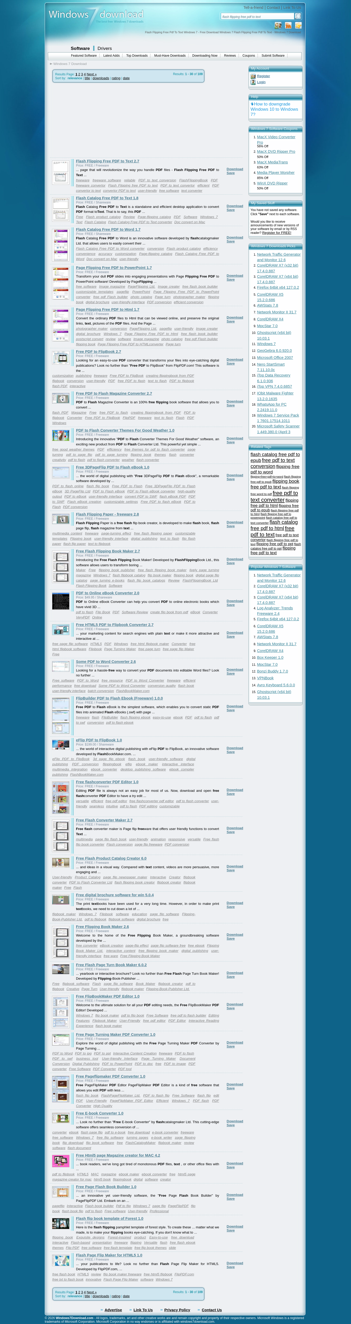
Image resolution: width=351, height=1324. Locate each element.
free (166, 919)
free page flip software (70, 644)
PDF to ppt (102, 1053)
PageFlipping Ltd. (141, 286)
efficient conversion (188, 302)
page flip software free (168, 945)
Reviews (230, 55)
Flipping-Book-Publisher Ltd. (168, 989)
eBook (195, 612)
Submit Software (273, 55)
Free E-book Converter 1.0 (99, 1113)
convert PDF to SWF (141, 496)
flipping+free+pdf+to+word (267, 476)
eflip (128, 764)
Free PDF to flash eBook (161, 502)
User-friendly (62, 877)
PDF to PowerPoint (117, 1064)
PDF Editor (177, 1021)
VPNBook (265, 678)
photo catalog (141, 297)
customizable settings (121, 502)
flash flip (204, 1095)
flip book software (100, 1143)
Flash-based (80, 1242)
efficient (203, 185)
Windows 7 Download (70, 64)
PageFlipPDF (178, 1206)
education (139, 914)
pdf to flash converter (103, 460)
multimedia (84, 839)
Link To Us (292, 7)
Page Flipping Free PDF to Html (151, 334)
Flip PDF (72, 1248)
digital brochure (97, 302)
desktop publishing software (143, 769)
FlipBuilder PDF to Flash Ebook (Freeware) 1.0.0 (119, 698)
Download (235, 169)
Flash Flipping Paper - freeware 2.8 (107, 514)
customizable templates (94, 292)
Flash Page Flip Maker (121, 1279)
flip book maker (159, 575)
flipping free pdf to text (273, 550)
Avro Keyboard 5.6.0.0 (276, 685)
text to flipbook (99, 544)
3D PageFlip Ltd (77, 491)
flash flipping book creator (134, 882)
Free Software (157, 1015)
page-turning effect (116, 533)
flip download (72, 1143)
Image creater (169, 286)
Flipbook (95, 649)
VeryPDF (83, 617)
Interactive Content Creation (135, 1053)
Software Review (135, 612)
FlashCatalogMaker (140, 1143)
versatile (82, 801)
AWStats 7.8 (267, 305)
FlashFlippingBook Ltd (200, 580)
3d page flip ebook (109, 759)
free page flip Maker (178, 649)
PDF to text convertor (177, 185)
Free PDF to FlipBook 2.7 (98, 352)
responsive (176, 839)
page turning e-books (107, 580)
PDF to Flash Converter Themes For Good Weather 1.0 (125, 430)
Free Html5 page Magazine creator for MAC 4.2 (118, 1155)
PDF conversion (159, 302)
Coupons (248, 55)
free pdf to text (273, 531)
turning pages (137, 1137)
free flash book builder (200, 286)
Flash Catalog (95, 222)
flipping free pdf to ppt (274, 544)
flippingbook (112, 764)
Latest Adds (111, 55)
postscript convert (89, 339)
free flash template (118, 1248)
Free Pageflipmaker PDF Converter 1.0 (110, 1076)
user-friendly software (166, 759)
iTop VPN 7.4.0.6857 (274, 386)
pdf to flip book (132, 1015)
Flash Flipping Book (91, 586)
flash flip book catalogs (146, 580)
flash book (186, 686)
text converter (191, 191)
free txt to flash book (68, 1279)
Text (79, 222)
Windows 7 (209, 217)
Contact (273, 7)
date (126, 78)
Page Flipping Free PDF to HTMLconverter (130, 344)
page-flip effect (137, 945)
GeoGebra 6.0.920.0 (274, 350)
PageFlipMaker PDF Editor (131, 1101)
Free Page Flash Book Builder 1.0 (106, 1187)
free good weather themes (73, 449)
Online (97, 617)
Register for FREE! (276, 233)
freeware (83, 180)
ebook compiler (181, 769)
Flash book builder (99, 1206)
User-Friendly (129, 1021)
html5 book (102, 1179)
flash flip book (98, 486)
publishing (84, 376)
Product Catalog (87, 877)
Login (261, 82)
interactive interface (178, 764)
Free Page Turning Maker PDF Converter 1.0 (115, 1034)
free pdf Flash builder (110, 297)
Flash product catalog (103, 217)
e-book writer (161, 1137)
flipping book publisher (117, 570)
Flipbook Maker (104, 1021)
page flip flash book (110, 839)
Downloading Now (205, 55)
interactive (78, 386)
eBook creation (111, 945)
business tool (87, 1058)
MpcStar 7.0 (267, 326)
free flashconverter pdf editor (151, 801)
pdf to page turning (111, 455)
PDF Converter (104, 1069)
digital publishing (144, 539)
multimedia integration (69, 769)
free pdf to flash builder (188, 1015)
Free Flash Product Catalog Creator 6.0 (111, 858)
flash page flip (92, 1132)
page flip (159, 1206)
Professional (159, 1211)
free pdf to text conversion (273, 463)
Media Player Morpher (276, 172)
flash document (79, 1148)
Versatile (150, 1242)
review (111, 339)
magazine (108, 1174)
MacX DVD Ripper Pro (276, 151)
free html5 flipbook (158, 1274)
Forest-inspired (119, 1237)
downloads (101, 78)
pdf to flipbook (95, 919)
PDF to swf (62, 1058)
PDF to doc (144, 1064)
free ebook (196, 945)
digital (138, 1179)
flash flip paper (74, 544)
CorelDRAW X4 (270, 319)
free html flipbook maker (150, 644)
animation (158, 839)
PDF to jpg (83, 1053)
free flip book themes (151, 1248)
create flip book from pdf (169, 612)
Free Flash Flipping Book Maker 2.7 (108, 551)
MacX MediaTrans (272, 162)
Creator (174, 877)
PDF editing (148, 806)
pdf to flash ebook (119, 722)
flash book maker (108, 1026)
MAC (95, 1174)
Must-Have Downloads (170, 55)
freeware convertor (90, 185)
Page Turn (89, 989)
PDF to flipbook (181, 381)
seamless (96, 806)
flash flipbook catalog (129, 575)
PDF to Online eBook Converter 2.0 (107, 593)
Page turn (162, 297)
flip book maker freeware (122, 1274)
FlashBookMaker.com (132, 691)
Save (231, 173)
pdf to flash (76, 460)
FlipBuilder (109, 717)
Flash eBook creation (84, 502)
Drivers (105, 48)
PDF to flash (184, 1053)
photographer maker (189, 297)
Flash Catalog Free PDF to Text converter (140, 222)
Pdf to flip (123, 1206)
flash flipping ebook (135, 717)
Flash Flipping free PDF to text (133, 185)
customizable (169, 806)
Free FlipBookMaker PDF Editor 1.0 (107, 996)
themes (160, 455)
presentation (102, 1242)
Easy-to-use (158, 1237)
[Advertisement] (93, 120)
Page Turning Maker (120, 649)
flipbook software (122, 919)
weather (128, 460)
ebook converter (104, 769)
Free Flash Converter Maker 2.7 (104, 820)
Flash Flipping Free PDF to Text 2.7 (107, 161)
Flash (180, 418)
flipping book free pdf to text (275, 484)
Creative (72, 989)
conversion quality (162, 686)
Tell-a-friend (254, 7)
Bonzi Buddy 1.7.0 (272, 671)
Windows (59, 423)
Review (129, 217)
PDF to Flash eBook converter (151, 491)
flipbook (58, 381)
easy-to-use (162, 717)
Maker (81, 570)
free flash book (63, 1274)
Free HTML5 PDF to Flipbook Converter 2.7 (115, 625)
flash (172, 455)
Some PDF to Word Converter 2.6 (106, 662)
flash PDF (60, 386)
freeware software (107, 180)
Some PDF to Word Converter (121, 686)
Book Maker (145, 984)
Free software (63, 680)
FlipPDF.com (184, 1274)
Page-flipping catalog (154, 217)
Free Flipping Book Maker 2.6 (102, 927)
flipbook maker (64, 914)
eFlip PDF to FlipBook (71, 759)
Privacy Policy (177, 1310)
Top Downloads (137, 55)
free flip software (110, 1137)
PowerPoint (141, 292)
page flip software (164, 914)
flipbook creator (169, 882)
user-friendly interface (128, 302)
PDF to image (175, 1064)
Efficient (162, 1101)
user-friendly (147, 191)
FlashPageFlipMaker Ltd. (121, 1095)
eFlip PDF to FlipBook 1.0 (99, 740)
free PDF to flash (131, 381)
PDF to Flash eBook (109, 491)
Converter (74, 418)
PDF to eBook (75, 496)
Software (80, 48)
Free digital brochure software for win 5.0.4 (115, 895)
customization (125, 254)
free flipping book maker (158, 951)
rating (116, 78)
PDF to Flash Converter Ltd (90, 882)
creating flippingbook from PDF (170, 376)
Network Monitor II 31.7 (277, 312)
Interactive (158, 877)
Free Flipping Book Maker (140, 956)
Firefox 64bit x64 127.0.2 (278, 287)
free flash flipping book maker (162, 570)
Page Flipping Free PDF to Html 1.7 (107, 309)
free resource (112, 680)
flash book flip (72, 1211)
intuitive (112, 806)
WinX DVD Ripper (272, 183)
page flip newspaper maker (125, 877)
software (124, 339)
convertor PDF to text (119, 191)
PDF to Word (88, 680)
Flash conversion (119, 844)
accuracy (105, 254)
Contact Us (212, 1310)
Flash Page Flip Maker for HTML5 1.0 (109, 1255)
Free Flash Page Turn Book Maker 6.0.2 (111, 965)
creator (165, 1179)
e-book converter (165, 1132)
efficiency (210, 249)
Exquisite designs (90, 1237)
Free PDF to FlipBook (127, 376)
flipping (135, 1242)
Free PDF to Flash (127, 486)
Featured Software (84, 55)
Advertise (113, 1310)
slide (172, 1248)
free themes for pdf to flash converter (154, 449)
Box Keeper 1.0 (270, 657)
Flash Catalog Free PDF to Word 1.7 (108, 229)
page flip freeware (148, 844)
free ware (111, 956)
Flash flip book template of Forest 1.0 (109, 1218)
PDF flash (201, 1101)
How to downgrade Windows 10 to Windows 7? (274, 109)
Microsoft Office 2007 (275, 357)
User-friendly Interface (120, 1058)
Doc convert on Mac (189, 222)
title (87, 78)
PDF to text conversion (157, 180)
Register (263, 76)
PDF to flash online (68, 486)
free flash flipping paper (153, 533)
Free (79, 217)
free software (169, 191)
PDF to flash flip (156, 1095)
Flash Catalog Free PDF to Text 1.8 (107, 198)
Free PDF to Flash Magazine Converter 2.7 (114, 393)
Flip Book (102, 612)
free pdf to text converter (274, 496)
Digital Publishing (85, 1064)
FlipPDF (129, 418)
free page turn (149, 649)
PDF (214, 180)
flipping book (85, 344)
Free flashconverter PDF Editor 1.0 (107, 782)
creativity (59, 460)
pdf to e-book (115, 1132)
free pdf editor (116, 801)
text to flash (157, 381)
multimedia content (67, 533)
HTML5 (96, 644)
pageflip (123, 292)
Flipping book (81, 539)
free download (85, 686)
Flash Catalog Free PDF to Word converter (110, 249)
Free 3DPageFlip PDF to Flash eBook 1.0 (112, 467)
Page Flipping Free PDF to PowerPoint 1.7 (114, 268)
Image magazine (112, 286)
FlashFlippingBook (193, 180)
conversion (155, 249)
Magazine (78, 412)
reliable (129, 180)
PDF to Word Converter (145, 680)
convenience (85, 254)
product (140, 1237)
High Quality (102, 1106)
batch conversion (101, 691)
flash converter (147, 460)
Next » (92, 74)
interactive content (120, 951)
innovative (93, 1279)
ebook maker (147, 764)
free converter (87, 945)
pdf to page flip (79, 455)
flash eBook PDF (172, 496)
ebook (178, 717)
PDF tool (125, 1069)
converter (187, 455)
